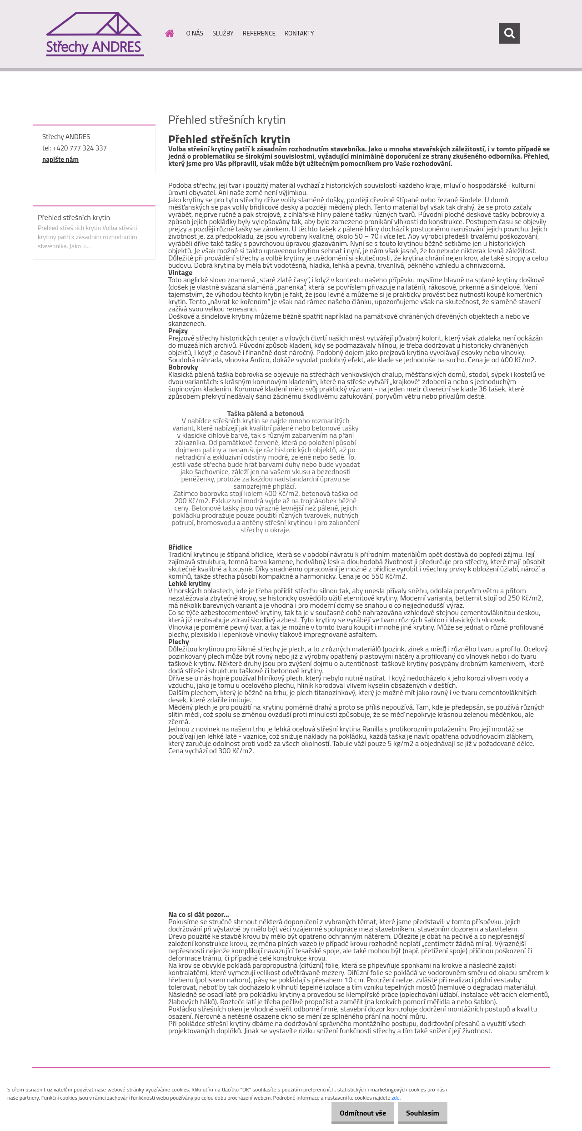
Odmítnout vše (354, 1112)
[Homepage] (169, 33)
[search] (509, 33)
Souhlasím (419, 1112)
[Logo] (94, 33)
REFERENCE (259, 33)
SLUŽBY (222, 33)
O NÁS (195, 33)
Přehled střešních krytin (74, 217)
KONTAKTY (299, 33)
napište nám (60, 159)
